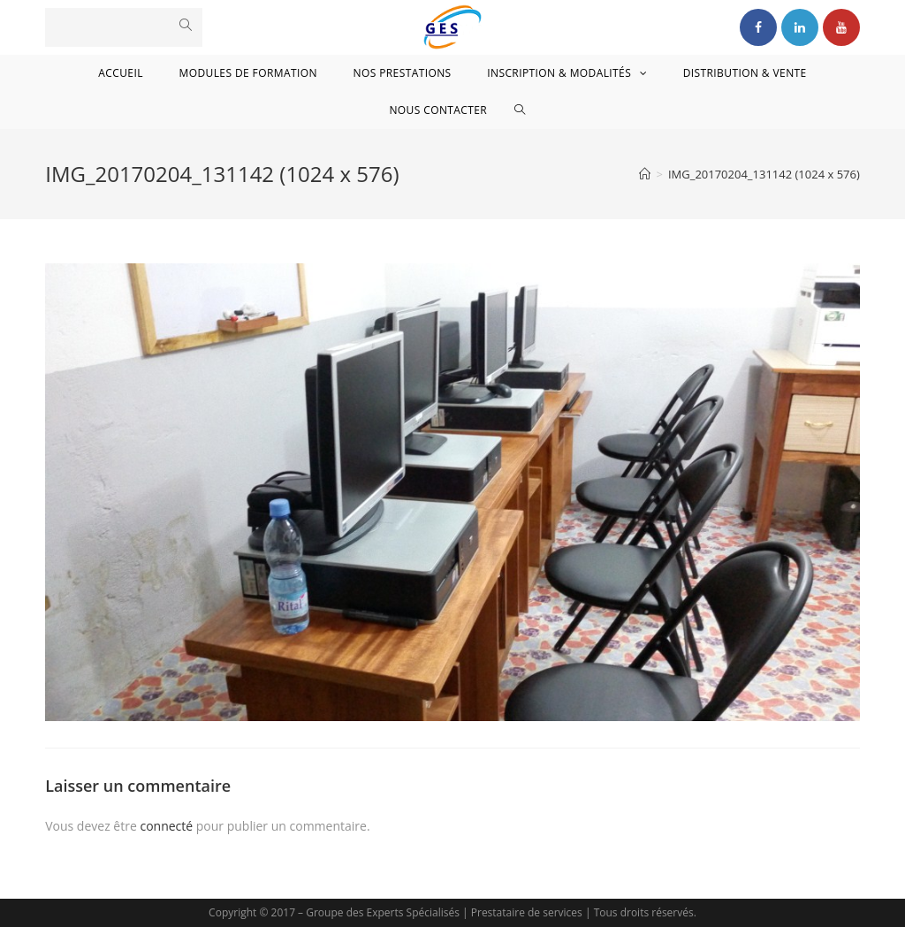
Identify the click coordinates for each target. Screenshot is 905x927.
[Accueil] (644, 174)
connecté (166, 825)
